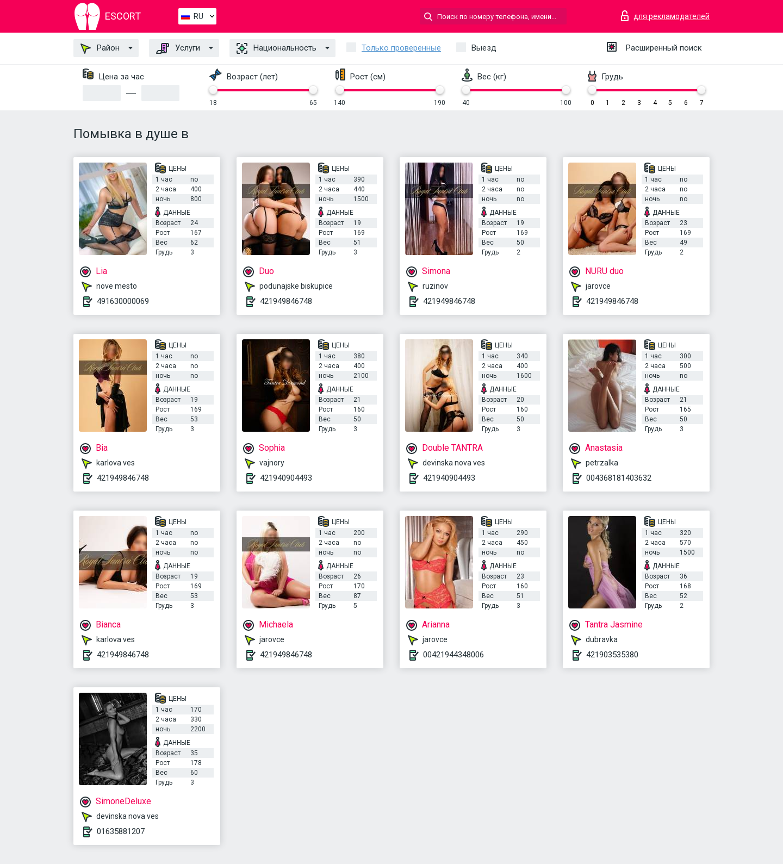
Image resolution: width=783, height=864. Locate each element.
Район (100, 48)
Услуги (178, 48)
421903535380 (612, 655)
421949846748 (286, 301)
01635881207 (121, 831)
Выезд (483, 48)
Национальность (276, 48)
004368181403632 (618, 478)
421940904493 (286, 478)
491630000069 (123, 301)
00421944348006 (453, 655)
